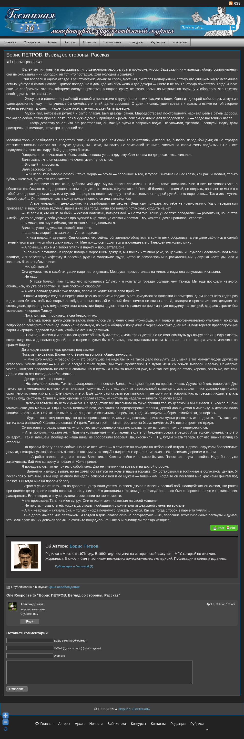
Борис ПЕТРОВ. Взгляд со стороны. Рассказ (57, 54)
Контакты (180, 42)
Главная (10, 42)
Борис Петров (84, 546)
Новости (89, 42)
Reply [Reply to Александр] (30, 621)
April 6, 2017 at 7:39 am (220, 604)
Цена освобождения (64, 587)
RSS (235, 3)
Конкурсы (136, 42)
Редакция (158, 42)
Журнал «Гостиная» (134, 713)
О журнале (32, 42)
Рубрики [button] (199, 729)
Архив (52, 42)
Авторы (70, 42)
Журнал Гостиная (23, 20)
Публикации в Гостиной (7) (74, 566)
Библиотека (112, 42)
